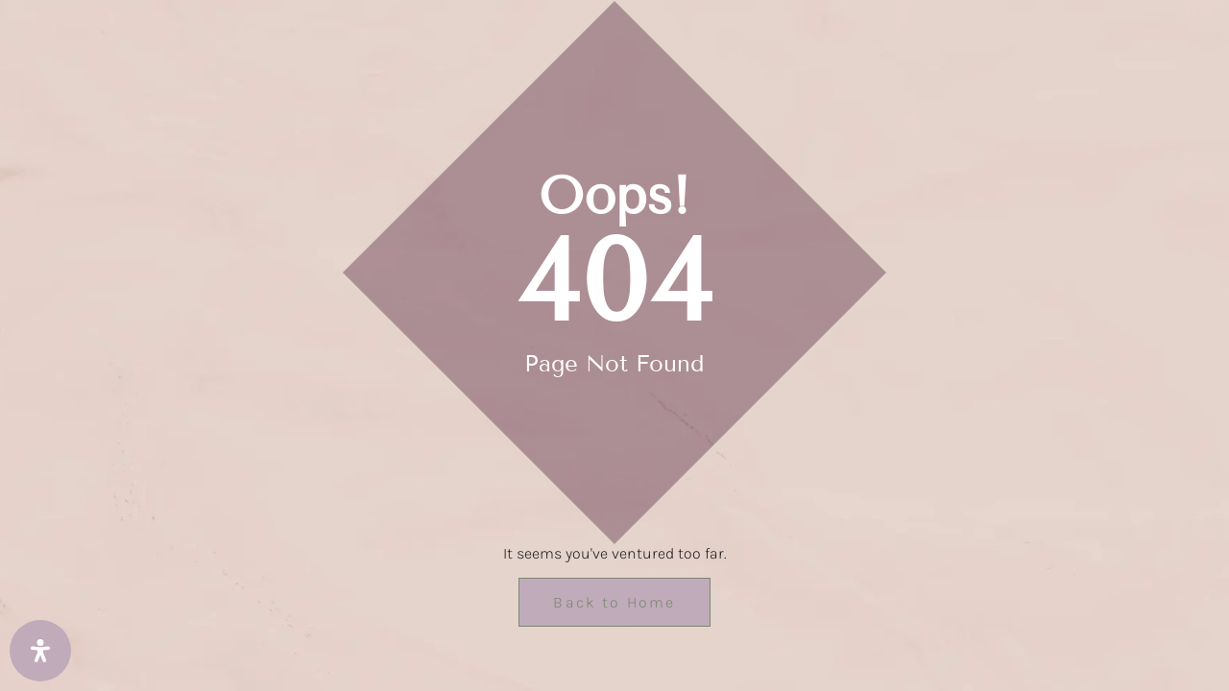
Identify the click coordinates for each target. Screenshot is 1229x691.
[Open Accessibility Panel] (40, 650)
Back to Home (614, 602)
